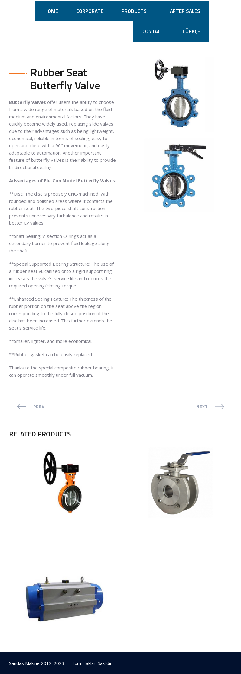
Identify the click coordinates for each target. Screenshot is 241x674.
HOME (51, 11)
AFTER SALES (185, 11)
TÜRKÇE (191, 31)
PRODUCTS (134, 11)
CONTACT (153, 31)
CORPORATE (89, 11)
